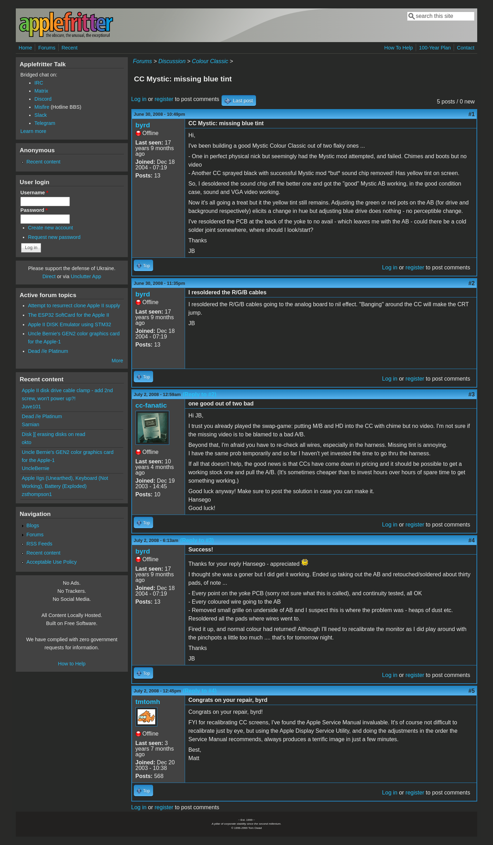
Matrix (41, 91)
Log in (139, 99)
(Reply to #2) (199, 394)
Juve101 (31, 406)
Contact (465, 48)
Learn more (33, 131)
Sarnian (30, 424)
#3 (471, 394)
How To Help (398, 48)
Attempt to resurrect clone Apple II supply (74, 305)
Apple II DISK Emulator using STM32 (69, 324)
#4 (471, 540)
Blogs (32, 525)
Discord (43, 99)
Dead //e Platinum (48, 351)
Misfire (41, 107)
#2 (471, 283)
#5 (471, 691)
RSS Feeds (39, 543)
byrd (143, 125)
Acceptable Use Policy (51, 562)
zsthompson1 (37, 494)
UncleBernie (35, 468)
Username (34, 192)
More (117, 360)
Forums (46, 48)
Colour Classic (210, 61)
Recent (69, 48)
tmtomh (148, 701)
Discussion (171, 61)
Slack (40, 115)
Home (25, 48)
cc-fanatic (151, 405)
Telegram (44, 123)
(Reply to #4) (200, 691)
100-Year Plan (435, 48)
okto (26, 442)
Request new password (54, 237)
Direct (49, 276)
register (164, 99)
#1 (471, 114)
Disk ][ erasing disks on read (53, 434)
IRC (38, 83)
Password (34, 210)
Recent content (43, 162)
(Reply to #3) (197, 540)
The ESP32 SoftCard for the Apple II (68, 315)
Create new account (50, 227)
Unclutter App (86, 276)
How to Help (71, 663)
